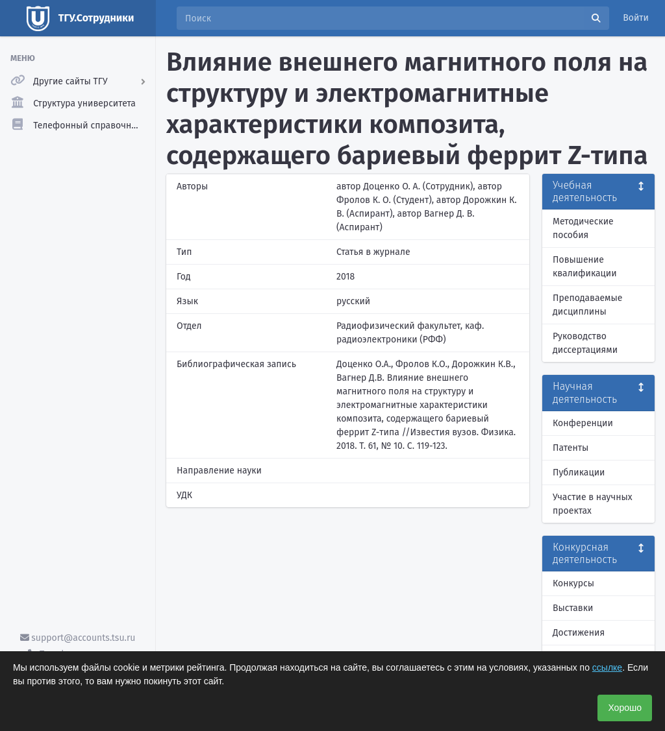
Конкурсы (573, 583)
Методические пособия (583, 228)
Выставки (573, 608)
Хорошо (625, 707)
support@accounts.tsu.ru (78, 637)
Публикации (579, 472)
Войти (636, 17)
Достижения (579, 632)
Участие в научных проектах (593, 504)
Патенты (570, 447)
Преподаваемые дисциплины (587, 305)
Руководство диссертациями (585, 343)
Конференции (583, 423)
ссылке (607, 667)
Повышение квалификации (585, 266)
